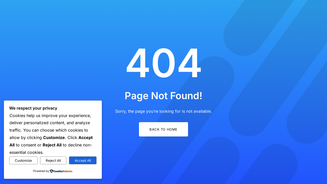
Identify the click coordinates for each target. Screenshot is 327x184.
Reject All (53, 160)
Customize (23, 160)
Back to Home (163, 129)
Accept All (83, 160)
